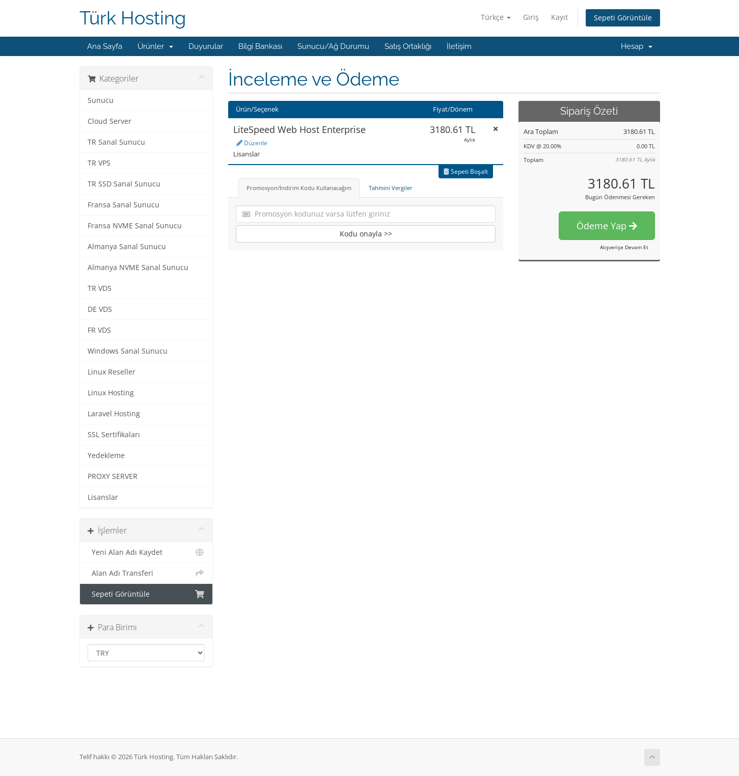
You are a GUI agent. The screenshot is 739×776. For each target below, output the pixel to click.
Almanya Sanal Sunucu (127, 246)
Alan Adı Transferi (146, 573)
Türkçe (496, 17)
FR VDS (99, 330)
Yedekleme (106, 455)
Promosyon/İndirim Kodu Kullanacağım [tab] (299, 188)
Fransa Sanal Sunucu (123, 204)
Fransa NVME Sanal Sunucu (135, 225)
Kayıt (559, 17)
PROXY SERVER (113, 476)
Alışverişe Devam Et (624, 247)
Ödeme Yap (607, 226)
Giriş (531, 17)
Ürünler (155, 46)
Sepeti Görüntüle (623, 17)
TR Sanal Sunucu (116, 142)
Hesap (636, 46)
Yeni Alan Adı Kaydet (146, 552)
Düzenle (251, 143)
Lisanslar (103, 497)
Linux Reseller (111, 372)
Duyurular (205, 46)
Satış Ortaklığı (408, 46)
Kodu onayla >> (366, 233)
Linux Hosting (111, 392)
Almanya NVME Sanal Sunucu (138, 267)
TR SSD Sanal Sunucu (124, 184)
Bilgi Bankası (260, 46)
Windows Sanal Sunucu (128, 351)
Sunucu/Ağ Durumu (333, 46)
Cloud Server (109, 121)
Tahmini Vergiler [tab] (391, 188)
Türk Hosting (132, 18)
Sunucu (101, 100)
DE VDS (100, 309)
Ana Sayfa (104, 46)
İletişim (459, 46)
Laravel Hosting (114, 413)
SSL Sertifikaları (114, 434)
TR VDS (100, 288)
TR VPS (99, 163)
